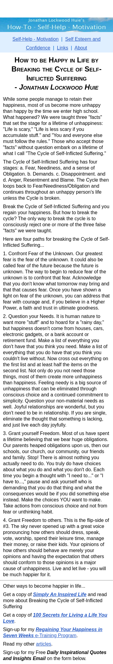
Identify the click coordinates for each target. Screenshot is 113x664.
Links (62, 47)
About (80, 47)
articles (43, 644)
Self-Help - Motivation (35, 39)
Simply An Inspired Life (59, 594)
